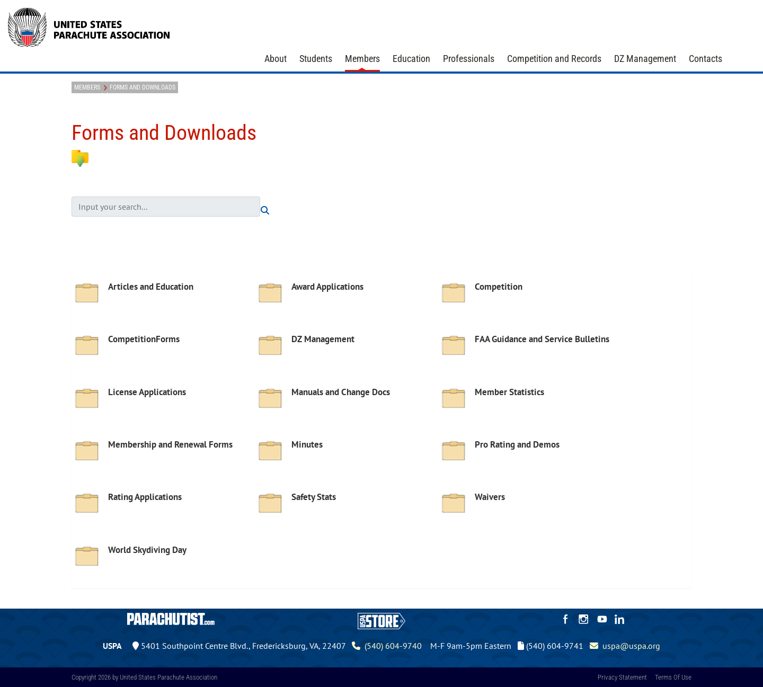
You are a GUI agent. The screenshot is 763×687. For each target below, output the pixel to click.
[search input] (166, 207)
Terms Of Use (673, 677)
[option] (163, 301)
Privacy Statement (622, 677)
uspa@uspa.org (625, 645)
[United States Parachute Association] (89, 26)
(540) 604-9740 (387, 645)
